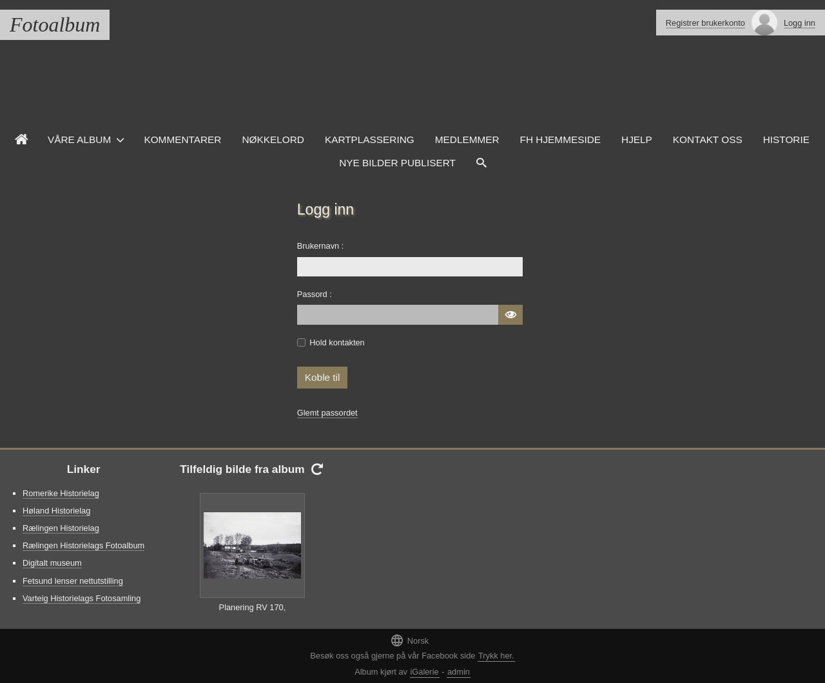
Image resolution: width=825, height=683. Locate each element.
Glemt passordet (327, 413)
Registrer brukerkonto (705, 23)
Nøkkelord (273, 139)
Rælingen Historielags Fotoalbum (83, 545)
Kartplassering (369, 139)
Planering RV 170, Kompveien (252, 613)
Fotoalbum (55, 24)
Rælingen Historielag (61, 528)
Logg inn (799, 23)
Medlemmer (467, 139)
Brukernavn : (320, 246)
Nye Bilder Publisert (397, 162)
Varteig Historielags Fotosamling (82, 598)
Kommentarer (182, 139)
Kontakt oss (707, 139)
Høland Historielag (56, 510)
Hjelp (636, 139)
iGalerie (425, 672)
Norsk (409, 640)
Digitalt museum (52, 563)
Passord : (314, 294)
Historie (786, 139)
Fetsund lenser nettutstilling (73, 581)
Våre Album (79, 139)
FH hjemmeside (560, 139)
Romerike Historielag (61, 493)
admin (458, 672)
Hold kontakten (336, 342)
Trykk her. (496, 655)
